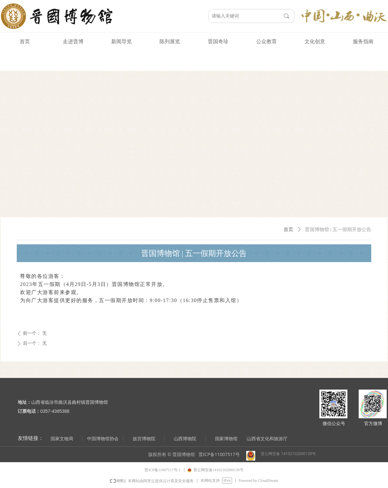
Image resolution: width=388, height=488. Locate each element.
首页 (288, 229)
